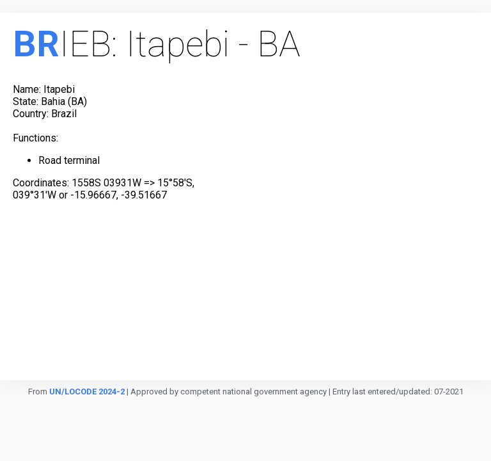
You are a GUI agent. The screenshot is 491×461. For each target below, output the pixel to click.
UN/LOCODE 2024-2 (87, 391)
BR (36, 44)
